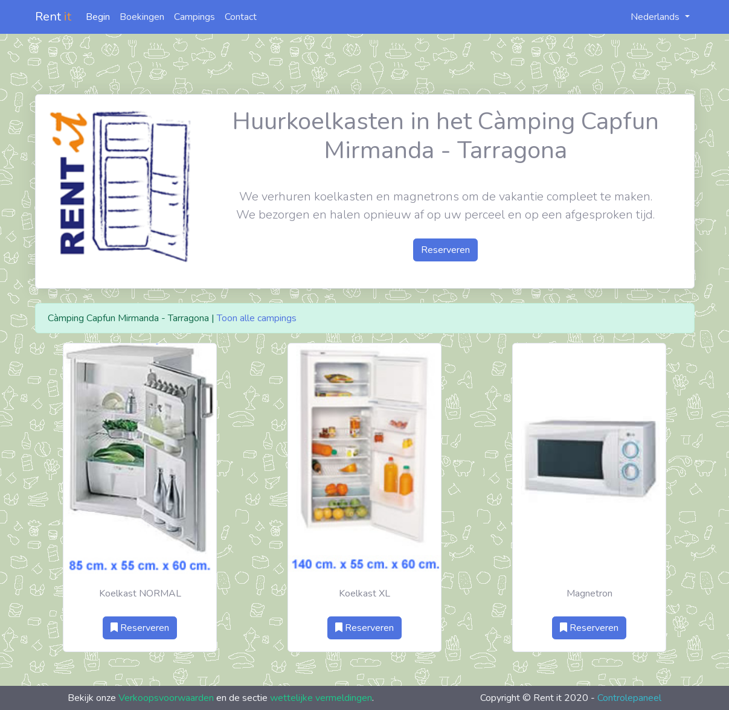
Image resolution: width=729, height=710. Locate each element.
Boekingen (142, 17)
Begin (98, 17)
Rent (53, 16)
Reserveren (445, 250)
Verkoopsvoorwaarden (166, 698)
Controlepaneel (629, 698)
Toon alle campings (257, 318)
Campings (194, 17)
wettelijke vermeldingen (321, 698)
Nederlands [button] (648, 17)
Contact (241, 17)
